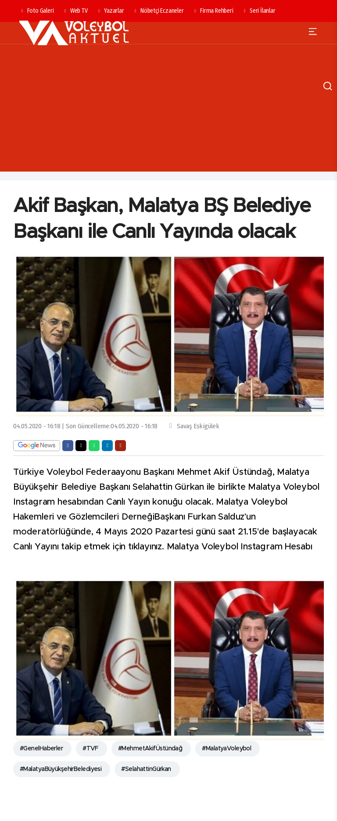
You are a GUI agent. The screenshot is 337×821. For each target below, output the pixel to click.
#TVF (90, 749)
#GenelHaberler (41, 749)
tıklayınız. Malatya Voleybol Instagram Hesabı (221, 546)
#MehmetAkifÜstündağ (150, 749)
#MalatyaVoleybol (226, 749)
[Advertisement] (168, 110)
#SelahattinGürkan (146, 769)
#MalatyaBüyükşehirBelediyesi (60, 769)
